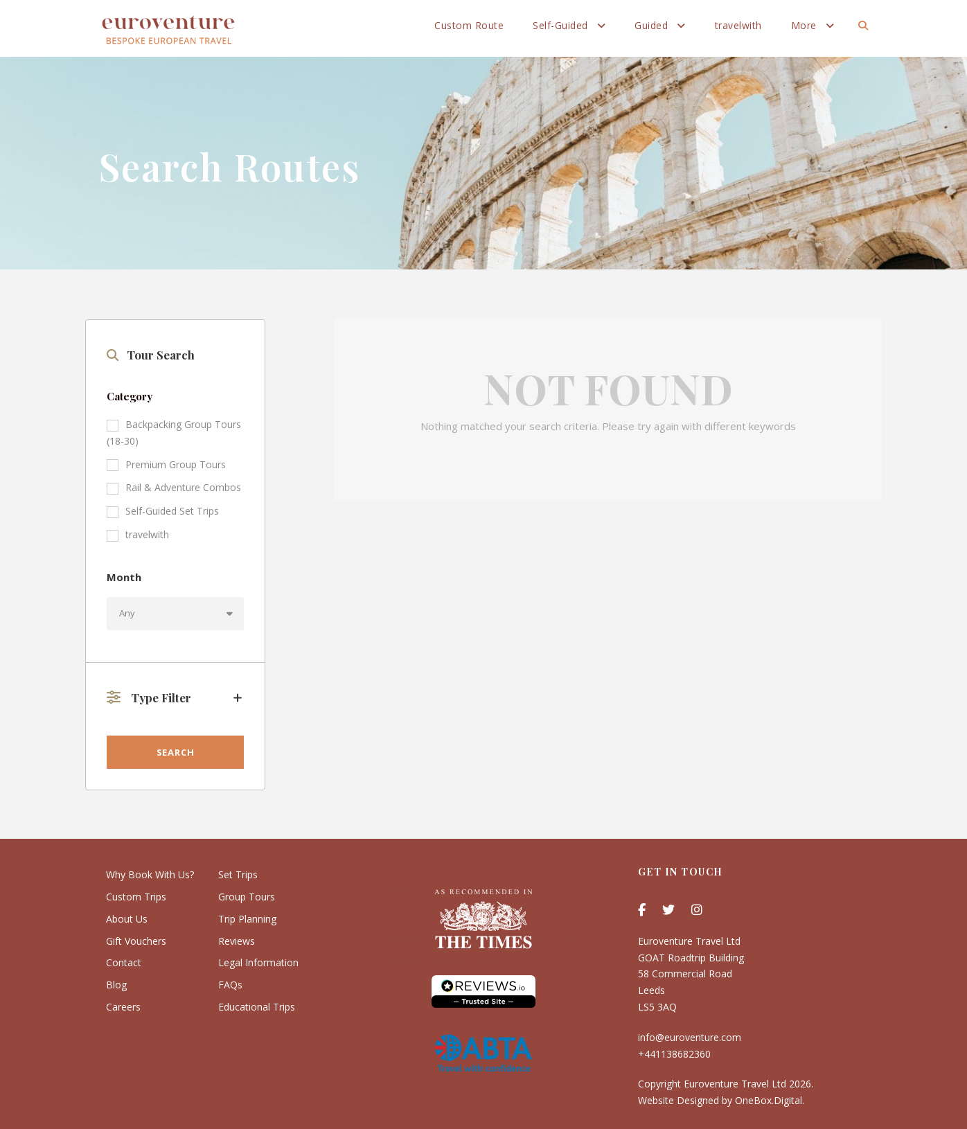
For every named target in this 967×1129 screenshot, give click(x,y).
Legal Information (258, 962)
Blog (116, 984)
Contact (123, 962)
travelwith (738, 25)
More (804, 25)
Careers (123, 1006)
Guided (651, 25)
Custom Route (469, 25)
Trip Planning (247, 918)
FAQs (230, 984)
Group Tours (246, 896)
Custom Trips (136, 896)
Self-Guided (560, 25)
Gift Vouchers (136, 941)
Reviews (236, 941)
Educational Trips (256, 1006)
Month (124, 577)
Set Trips (238, 874)
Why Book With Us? (150, 874)
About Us (127, 918)
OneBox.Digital (768, 1100)
